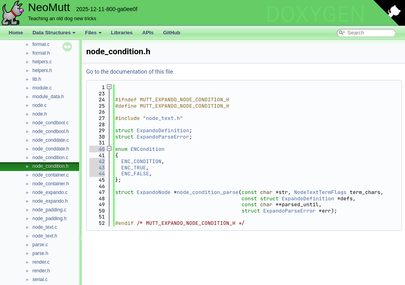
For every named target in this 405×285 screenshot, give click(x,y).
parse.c (40, 244)
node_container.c (50, 175)
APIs (147, 33)
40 (97, 149)
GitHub (171, 33)
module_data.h (48, 96)
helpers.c (42, 62)
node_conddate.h (50, 149)
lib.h (36, 79)
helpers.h (42, 70)
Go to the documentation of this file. (130, 71)
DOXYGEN (315, 14)
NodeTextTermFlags (320, 192)
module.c (42, 88)
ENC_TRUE (133, 167)
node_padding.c (49, 210)
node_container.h (50, 183)
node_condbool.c (50, 122)
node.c (39, 105)
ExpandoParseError (163, 136)
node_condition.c (50, 157)
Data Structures (54, 33)
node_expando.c (50, 192)
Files (93, 33)
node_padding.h (49, 218)
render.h (41, 271)
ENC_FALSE (135, 173)
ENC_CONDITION (141, 161)
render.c (40, 262)
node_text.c (44, 227)
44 (97, 173)
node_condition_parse (207, 192)
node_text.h (44, 236)
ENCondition (148, 149)
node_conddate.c (50, 140)
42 (97, 161)
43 (97, 167)
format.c (40, 44)
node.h (39, 114)
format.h (41, 53)
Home (16, 33)
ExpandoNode (154, 192)
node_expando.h (50, 201)
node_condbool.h (50, 131)
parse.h (40, 253)
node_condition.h (50, 166)
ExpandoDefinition (163, 130)
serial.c (39, 279)
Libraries (122, 33)
